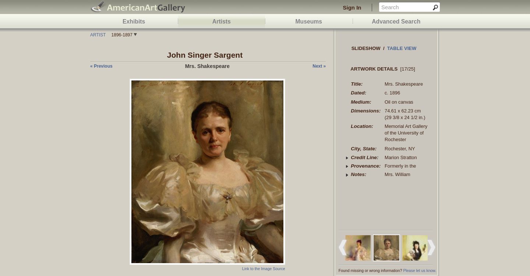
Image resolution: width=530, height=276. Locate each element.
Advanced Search (396, 21)
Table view (402, 48)
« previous (101, 66)
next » (319, 66)
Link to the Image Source (263, 268)
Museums (308, 21)
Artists (221, 21)
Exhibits (134, 21)
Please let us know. (419, 270)
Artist (98, 34)
